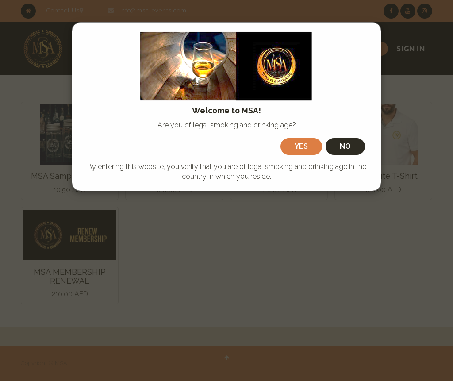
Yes (301, 146)
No (345, 146)
